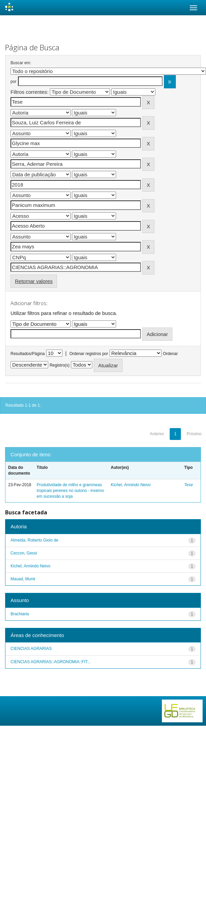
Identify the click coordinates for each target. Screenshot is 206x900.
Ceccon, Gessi (24, 553)
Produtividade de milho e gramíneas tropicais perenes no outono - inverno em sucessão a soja (70, 490)
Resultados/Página (28, 353)
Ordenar (170, 353)
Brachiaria (20, 614)
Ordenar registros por (88, 353)
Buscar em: (21, 62)
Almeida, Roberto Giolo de (34, 540)
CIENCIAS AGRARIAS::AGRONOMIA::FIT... (51, 661)
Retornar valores (34, 281)
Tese (188, 484)
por (13, 81)
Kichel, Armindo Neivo (131, 484)
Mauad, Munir (23, 579)
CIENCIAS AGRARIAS (31, 648)
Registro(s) (60, 365)
